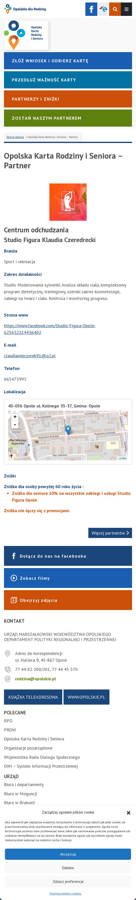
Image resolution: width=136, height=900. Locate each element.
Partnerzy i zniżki (36, 99)
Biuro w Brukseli (19, 802)
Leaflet (122, 458)
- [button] (15, 425)
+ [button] (15, 417)
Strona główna (15, 137)
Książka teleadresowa (33, 697)
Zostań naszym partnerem (47, 118)
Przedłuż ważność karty (44, 80)
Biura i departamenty (24, 784)
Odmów (68, 867)
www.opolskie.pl (86, 697)
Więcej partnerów (110, 533)
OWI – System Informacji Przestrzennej (41, 766)
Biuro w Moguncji (20, 793)
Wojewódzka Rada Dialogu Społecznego (42, 757)
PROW (10, 730)
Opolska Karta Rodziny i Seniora (34, 739)
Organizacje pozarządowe (28, 748)
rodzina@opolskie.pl (35, 679)
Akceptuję (68, 854)
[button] (128, 812)
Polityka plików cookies (65, 893)
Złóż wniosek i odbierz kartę (50, 61)
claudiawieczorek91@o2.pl (30, 356)
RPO (8, 720)
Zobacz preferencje (68, 881)
